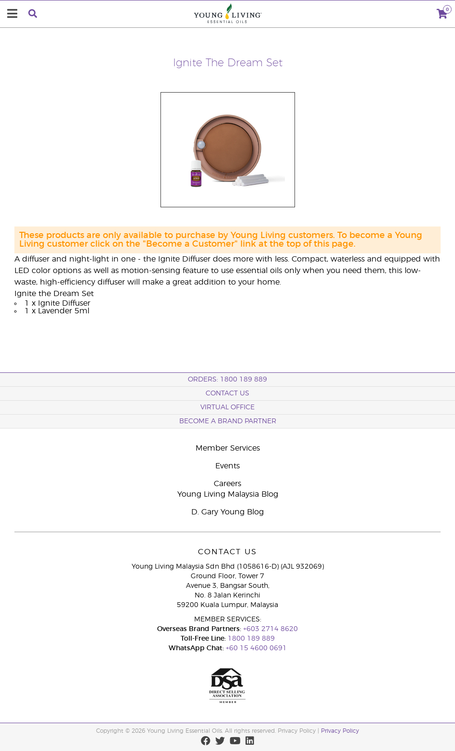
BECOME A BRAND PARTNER (227, 421)
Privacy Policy (340, 731)
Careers (227, 484)
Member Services (228, 448)
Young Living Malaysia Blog (227, 494)
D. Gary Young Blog (227, 512)
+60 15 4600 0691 (256, 648)
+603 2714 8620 (270, 629)
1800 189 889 (250, 638)
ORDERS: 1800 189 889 (227, 379)
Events (227, 466)
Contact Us (227, 393)
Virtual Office (227, 407)
